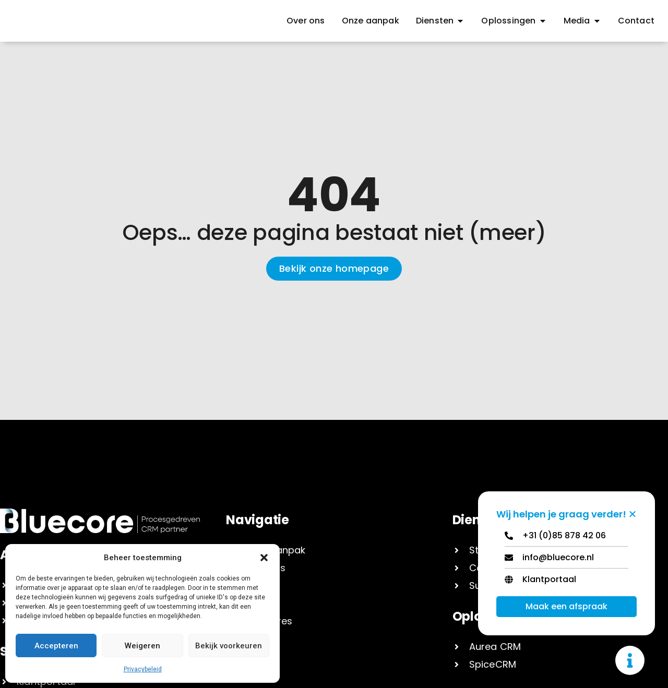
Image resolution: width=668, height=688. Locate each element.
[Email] (566, 560)
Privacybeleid (143, 669)
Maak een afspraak (566, 606)
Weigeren (142, 645)
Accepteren (56, 645)
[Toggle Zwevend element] (630, 660)
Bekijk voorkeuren (228, 645)
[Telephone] (566, 538)
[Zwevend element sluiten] (632, 514)
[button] (264, 557)
